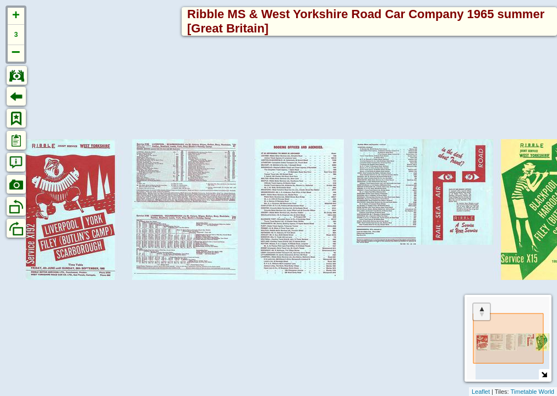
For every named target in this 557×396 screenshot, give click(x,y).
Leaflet (481, 391)
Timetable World (532, 391)
